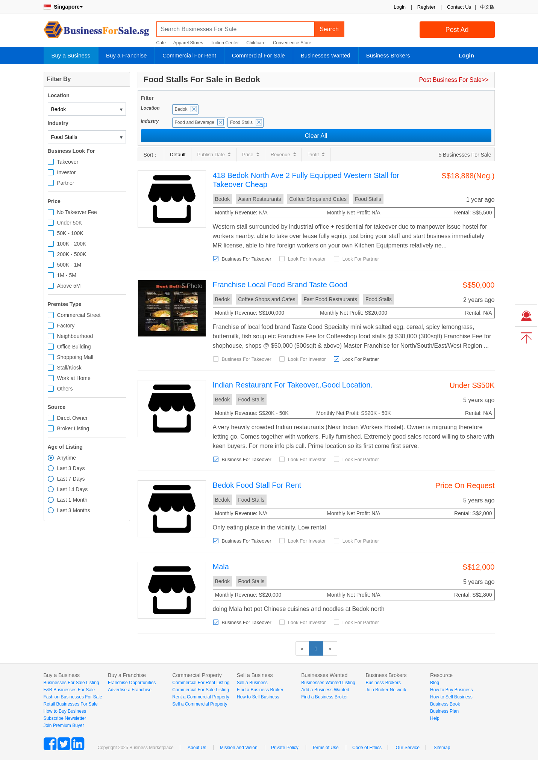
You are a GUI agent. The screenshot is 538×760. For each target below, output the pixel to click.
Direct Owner (72, 418)
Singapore (63, 7)
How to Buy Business (65, 711)
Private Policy (285, 747)
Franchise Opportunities (132, 682)
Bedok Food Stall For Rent (257, 485)
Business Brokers (388, 55)
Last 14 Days (72, 489)
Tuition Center (225, 42)
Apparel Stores (188, 42)
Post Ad (456, 29)
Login (400, 7)
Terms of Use (325, 747)
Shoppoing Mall (75, 357)
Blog (434, 682)
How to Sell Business (258, 697)
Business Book (445, 704)
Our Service (408, 747)
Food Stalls (241, 122)
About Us (197, 747)
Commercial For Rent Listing (200, 682)
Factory (66, 326)
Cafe (161, 42)
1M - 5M (66, 275)
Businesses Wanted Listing (328, 682)
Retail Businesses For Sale (71, 704)
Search (329, 29)
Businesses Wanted (325, 55)
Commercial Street (79, 315)
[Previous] (302, 648)
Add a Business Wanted (325, 689)
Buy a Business (71, 55)
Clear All (316, 136)
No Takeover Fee (77, 212)
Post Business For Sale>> (454, 80)
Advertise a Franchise (130, 689)
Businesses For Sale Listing (71, 682)
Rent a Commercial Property (200, 697)
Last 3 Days (71, 468)
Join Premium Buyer (64, 725)
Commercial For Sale (258, 55)
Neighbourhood (75, 336)
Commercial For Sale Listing (200, 689)
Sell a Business (252, 682)
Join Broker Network (386, 689)
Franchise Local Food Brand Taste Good (280, 284)
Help (434, 718)
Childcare (255, 42)
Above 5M (69, 286)
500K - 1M (69, 265)
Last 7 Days (71, 479)
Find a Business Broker (260, 689)
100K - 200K (71, 244)
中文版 (487, 7)
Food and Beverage (194, 122)
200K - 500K (71, 254)
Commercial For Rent (189, 55)
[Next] (330, 648)
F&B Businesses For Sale (69, 689)
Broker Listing (73, 428)
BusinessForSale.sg (96, 32)
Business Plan (444, 711)
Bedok (181, 109)
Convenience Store (292, 42)
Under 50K (69, 223)
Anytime (66, 458)
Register (426, 7)
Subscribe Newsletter (65, 718)
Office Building (74, 347)
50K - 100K (70, 233)
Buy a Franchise (126, 55)
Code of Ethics (367, 747)
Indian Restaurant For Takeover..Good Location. (293, 385)
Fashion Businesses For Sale (73, 697)
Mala (221, 566)
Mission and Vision (239, 747)
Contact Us (459, 7)
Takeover (68, 162)
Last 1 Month (72, 500)
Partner (65, 183)
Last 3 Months (73, 510)
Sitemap (441, 747)
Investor (66, 172)
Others (65, 389)
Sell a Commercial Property (199, 704)
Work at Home (74, 378)
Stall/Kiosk (69, 368)
